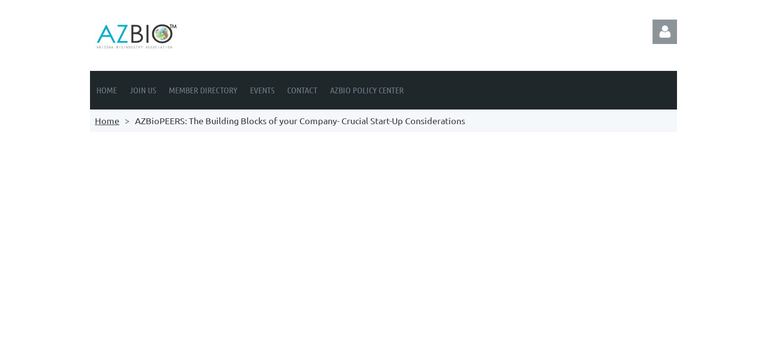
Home (107, 120)
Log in (665, 32)
